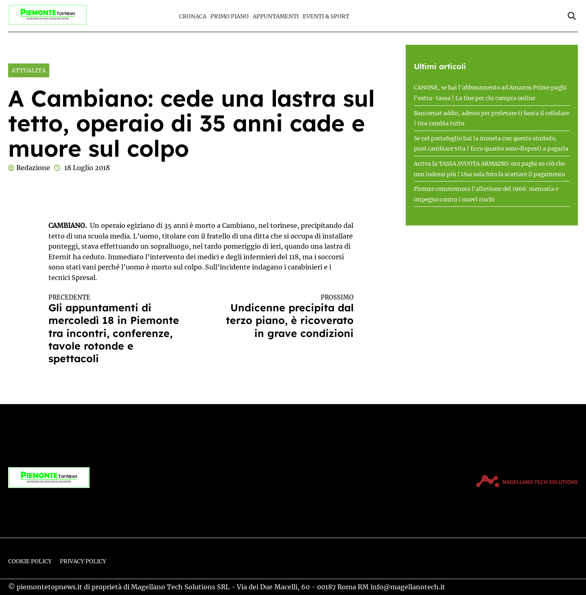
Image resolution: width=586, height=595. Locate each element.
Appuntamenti (276, 16)
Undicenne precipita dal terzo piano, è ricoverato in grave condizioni (285, 316)
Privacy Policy (83, 561)
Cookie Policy (30, 561)
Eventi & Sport (326, 16)
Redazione (33, 168)
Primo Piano (229, 16)
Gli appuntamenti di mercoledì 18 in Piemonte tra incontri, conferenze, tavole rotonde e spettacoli (117, 329)
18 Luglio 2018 (87, 168)
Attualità (28, 70)
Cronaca (192, 16)
